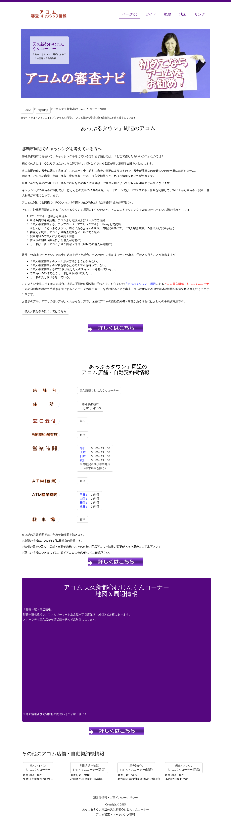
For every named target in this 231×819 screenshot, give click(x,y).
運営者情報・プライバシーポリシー (115, 797)
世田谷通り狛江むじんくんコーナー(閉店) (89, 767)
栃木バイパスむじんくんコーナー (38, 767)
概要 (167, 14)
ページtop (129, 14)
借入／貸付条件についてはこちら (45, 311)
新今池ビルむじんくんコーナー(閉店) (136, 767)
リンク (199, 14)
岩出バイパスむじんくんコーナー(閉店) (183, 767)
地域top (43, 110)
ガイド (150, 14)
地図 (182, 14)
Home (27, 110)
